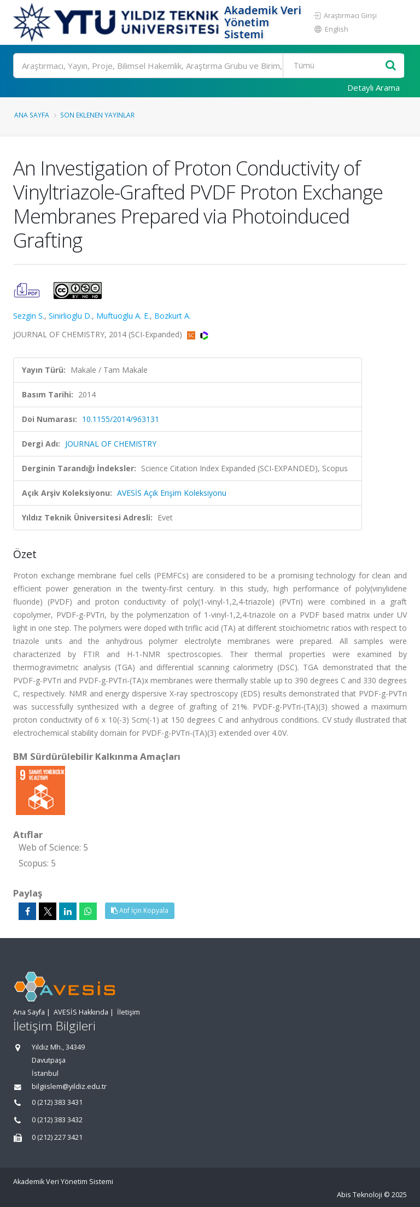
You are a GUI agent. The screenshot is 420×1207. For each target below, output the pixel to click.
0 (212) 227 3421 (57, 1137)
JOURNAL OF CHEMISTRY (110, 443)
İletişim (128, 1012)
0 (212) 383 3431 (57, 1102)
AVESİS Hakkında (81, 1012)
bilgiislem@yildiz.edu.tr (69, 1086)
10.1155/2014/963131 (120, 419)
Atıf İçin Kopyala (139, 910)
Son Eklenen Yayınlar (97, 114)
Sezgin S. (28, 315)
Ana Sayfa (31, 114)
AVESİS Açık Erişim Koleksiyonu (171, 493)
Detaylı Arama (373, 87)
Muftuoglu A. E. (123, 315)
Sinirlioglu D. (70, 315)
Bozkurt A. (172, 315)
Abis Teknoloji (359, 1194)
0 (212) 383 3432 (57, 1119)
